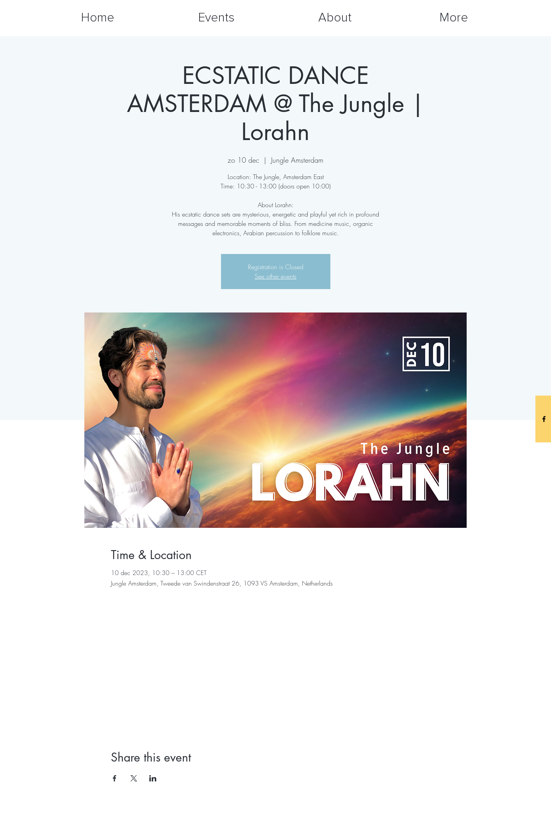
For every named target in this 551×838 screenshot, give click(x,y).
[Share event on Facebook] (114, 778)
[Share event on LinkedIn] (153, 778)
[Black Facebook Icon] (544, 419)
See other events (275, 276)
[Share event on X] (133, 778)
